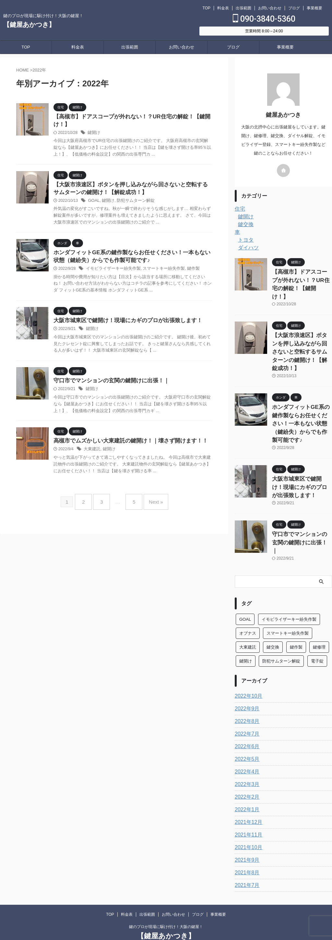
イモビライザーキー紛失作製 (111, 272)
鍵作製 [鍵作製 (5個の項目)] (296, 599)
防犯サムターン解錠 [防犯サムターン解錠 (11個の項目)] (281, 613)
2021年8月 (245, 824)
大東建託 (91, 454)
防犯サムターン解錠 (132, 203)
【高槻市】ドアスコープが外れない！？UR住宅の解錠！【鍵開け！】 (301, 279)
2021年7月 (245, 837)
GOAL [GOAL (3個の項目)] (245, 571)
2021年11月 (247, 787)
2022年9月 (245, 660)
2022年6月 (245, 698)
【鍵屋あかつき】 (29, 24)
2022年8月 (245, 673)
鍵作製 (185, 272)
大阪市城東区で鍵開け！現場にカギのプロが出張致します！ (123, 324)
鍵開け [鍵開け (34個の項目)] (245, 613)
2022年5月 (245, 711)
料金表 (223, 8)
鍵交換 (245, 224)
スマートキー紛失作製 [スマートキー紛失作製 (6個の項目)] (288, 585)
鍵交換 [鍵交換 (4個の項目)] (273, 599)
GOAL (93, 203)
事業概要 (314, 8)
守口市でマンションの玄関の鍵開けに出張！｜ (107, 385)
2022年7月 (245, 686)
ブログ (294, 8)
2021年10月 (247, 799)
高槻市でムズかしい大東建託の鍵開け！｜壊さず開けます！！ (126, 445)
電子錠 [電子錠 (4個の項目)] (317, 613)
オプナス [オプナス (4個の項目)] (247, 585)
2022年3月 (245, 736)
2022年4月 (245, 724)
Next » (151, 504)
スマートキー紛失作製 (157, 272)
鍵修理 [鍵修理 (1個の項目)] (319, 599)
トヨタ (245, 240)
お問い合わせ (269, 8)
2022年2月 (245, 749)
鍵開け (93, 134)
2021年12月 (247, 774)
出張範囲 (243, 8)
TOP (206, 8)
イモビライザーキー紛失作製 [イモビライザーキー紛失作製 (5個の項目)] (289, 571)
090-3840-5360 (264, 19)
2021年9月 (245, 812)
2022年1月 (245, 761)
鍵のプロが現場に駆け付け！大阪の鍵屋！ (166, 879)
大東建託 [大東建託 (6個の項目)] (247, 599)
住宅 (239, 209)
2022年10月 (247, 648)
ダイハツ (247, 247)
